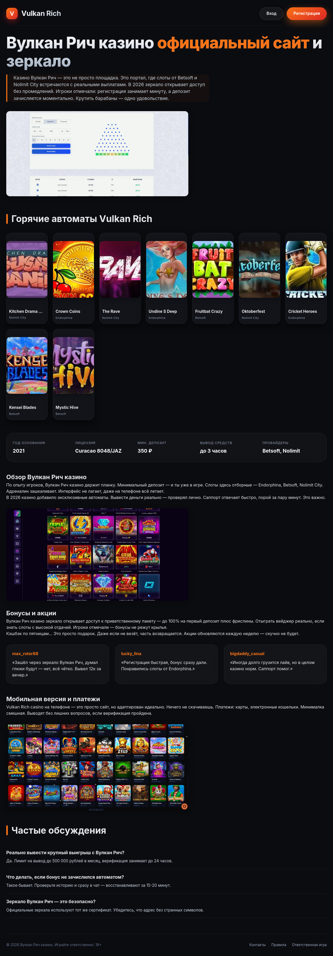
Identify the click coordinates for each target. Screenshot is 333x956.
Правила (278, 945)
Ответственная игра (309, 945)
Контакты (257, 945)
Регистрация (306, 13)
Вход (271, 13)
